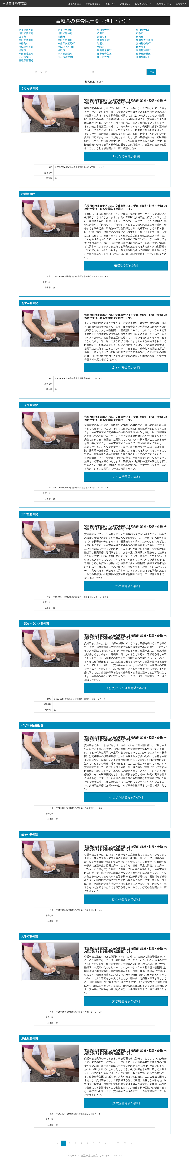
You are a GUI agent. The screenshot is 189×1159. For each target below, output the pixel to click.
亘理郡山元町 (143, 57)
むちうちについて (143, 3)
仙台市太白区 (104, 57)
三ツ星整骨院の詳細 (126, 586)
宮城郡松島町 (143, 43)
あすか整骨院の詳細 (126, 367)
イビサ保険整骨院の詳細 (126, 797)
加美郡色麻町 (104, 50)
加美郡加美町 (143, 50)
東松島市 (23, 43)
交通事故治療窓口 (14, 3)
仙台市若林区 (143, 53)
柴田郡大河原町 (144, 40)
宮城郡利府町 (26, 46)
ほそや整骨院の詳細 (126, 899)
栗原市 (139, 36)
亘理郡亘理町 (26, 60)
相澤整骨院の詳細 (126, 266)
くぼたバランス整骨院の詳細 (126, 688)
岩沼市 (100, 43)
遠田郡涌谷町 (65, 33)
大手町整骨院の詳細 (126, 1001)
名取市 (61, 50)
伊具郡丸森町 (65, 53)
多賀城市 (141, 46)
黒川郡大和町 (143, 29)
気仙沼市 (102, 36)
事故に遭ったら (93, 3)
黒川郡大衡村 (104, 29)
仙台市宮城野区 (66, 57)
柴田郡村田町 (65, 40)
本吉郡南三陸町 (66, 43)
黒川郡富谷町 (26, 29)
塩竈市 (22, 50)
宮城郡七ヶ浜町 (66, 46)
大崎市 (100, 46)
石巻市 (139, 33)
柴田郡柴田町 (26, 40)
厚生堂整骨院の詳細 (126, 1103)
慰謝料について (164, 3)
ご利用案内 (125, 3)
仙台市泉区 (25, 57)
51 (125, 1143)
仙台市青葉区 (104, 53)
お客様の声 (181, 3)
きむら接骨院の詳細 (126, 156)
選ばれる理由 (74, 3)
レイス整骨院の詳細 (126, 477)
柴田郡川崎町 (104, 40)
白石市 (22, 36)
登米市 (61, 36)
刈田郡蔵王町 (26, 53)
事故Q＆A (110, 3)
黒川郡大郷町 (65, 29)
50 (118, 1143)
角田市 (100, 33)
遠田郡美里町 (26, 33)
